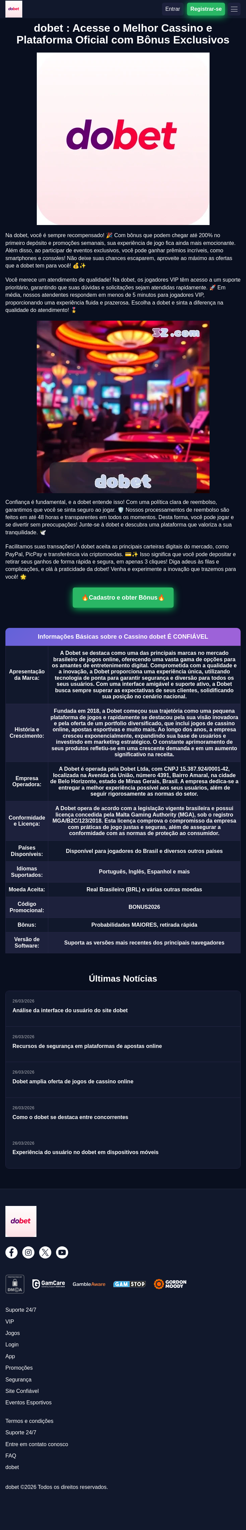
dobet (12, 1467)
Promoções (19, 1368)
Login (12, 1344)
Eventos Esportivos (28, 1402)
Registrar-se (206, 9)
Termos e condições (29, 1421)
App (10, 1356)
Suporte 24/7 (20, 1310)
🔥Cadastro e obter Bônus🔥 (123, 597)
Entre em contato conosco (36, 1444)
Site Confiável (22, 1391)
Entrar (172, 9)
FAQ (10, 1456)
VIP (9, 1322)
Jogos (12, 1333)
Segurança (18, 1379)
